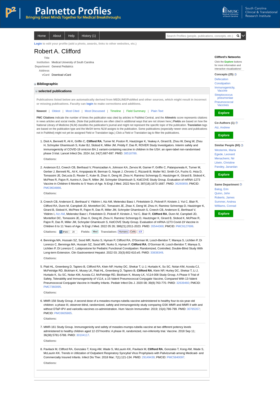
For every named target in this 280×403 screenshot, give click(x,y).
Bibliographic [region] (46, 84)
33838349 (156, 252)
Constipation (222, 83)
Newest (42, 111)
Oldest (56, 111)
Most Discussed (95, 111)
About (57, 36)
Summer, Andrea (225, 201)
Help (71, 36)
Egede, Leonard (225, 154)
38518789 (130, 153)
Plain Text (157, 111)
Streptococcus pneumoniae (224, 96)
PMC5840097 (175, 357)
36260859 (181, 183)
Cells (133, 231)
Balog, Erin (222, 189)
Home (42, 36)
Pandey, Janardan (226, 166)
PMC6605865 (63, 313)
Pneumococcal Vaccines (224, 103)
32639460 (183, 282)
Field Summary (135, 111)
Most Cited (72, 111)
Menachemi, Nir (224, 158)
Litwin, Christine (225, 162)
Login (38, 43)
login (89, 103)
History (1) (89, 36)
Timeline (115, 111)
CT (140, 231)
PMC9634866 (52, 187)
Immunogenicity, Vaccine (225, 89)
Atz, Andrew (222, 127)
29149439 (148, 357)
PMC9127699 (184, 226)
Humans (123, 231)
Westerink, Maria (225, 150)
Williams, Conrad (225, 205)
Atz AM (60, 214)
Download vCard (61, 74)
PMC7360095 (52, 286)
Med (95, 231)
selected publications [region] (53, 91)
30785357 (193, 309)
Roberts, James (224, 197)
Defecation (221, 79)
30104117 (82, 335)
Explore (223, 113)
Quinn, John (222, 193)
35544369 (157, 226)
